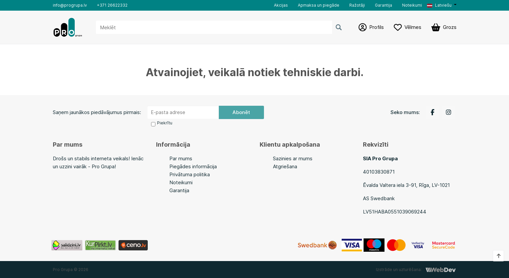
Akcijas (281, 5)
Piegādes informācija (193, 166)
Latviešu (439, 5)
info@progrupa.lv (70, 5)
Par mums (180, 158)
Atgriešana (285, 166)
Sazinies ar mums (292, 158)
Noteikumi (412, 5)
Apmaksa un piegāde (318, 5)
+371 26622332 (112, 5)
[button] (441, 5)
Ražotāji (357, 5)
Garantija (383, 5)
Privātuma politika (189, 174)
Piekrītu (164, 122)
